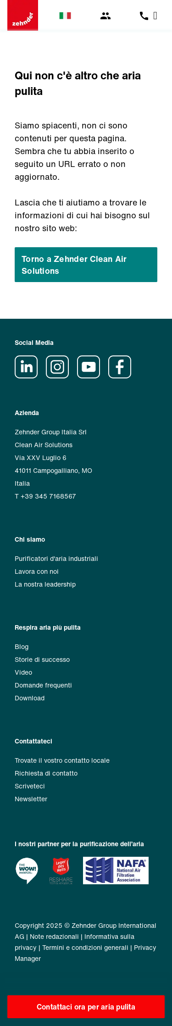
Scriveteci (30, 786)
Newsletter (31, 799)
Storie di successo (42, 659)
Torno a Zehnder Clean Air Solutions (74, 265)
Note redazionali (54, 936)
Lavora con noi (37, 571)
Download (29, 698)
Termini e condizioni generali (85, 947)
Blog (21, 646)
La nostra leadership (45, 584)
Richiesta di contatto (46, 773)
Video (23, 672)
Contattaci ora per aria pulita (86, 1006)
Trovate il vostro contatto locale (62, 760)
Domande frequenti (43, 685)
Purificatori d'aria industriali (56, 558)
